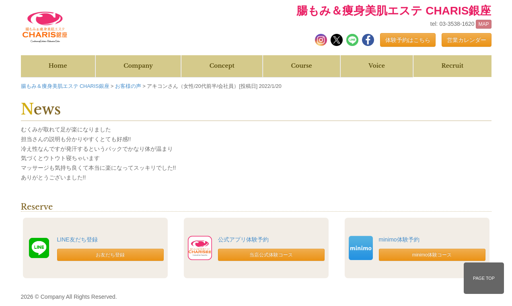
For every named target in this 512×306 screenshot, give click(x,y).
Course (301, 65)
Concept (222, 65)
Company (138, 65)
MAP (483, 24)
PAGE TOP (484, 278)
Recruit (452, 65)
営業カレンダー (466, 40)
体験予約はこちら (407, 40)
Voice (376, 65)
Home (58, 65)
